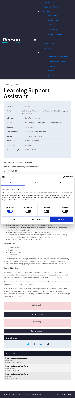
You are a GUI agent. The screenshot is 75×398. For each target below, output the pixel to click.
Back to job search (11, 85)
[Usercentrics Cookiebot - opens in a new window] (64, 177)
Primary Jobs (52, 16)
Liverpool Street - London (57, 62)
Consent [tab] (13, 183)
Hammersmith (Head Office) (58, 57)
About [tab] (62, 183)
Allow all (61, 219)
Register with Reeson (51, 7)
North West (52, 76)
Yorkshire (51, 71)
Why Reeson (48, 48)
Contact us (45, 53)
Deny (14, 219)
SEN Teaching (27, 114)
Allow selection (37, 219)
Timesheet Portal (50, 2)
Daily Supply (52, 30)
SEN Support (62, 111)
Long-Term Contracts (33, 118)
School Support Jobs (55, 34)
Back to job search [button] (37, 314)
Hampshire (52, 66)
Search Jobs (46, 11)
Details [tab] (37, 183)
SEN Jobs (51, 25)
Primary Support (38, 111)
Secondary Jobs (53, 20)
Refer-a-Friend (49, 44)
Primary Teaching (51, 111)
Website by (63, 394)
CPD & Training (49, 39)
